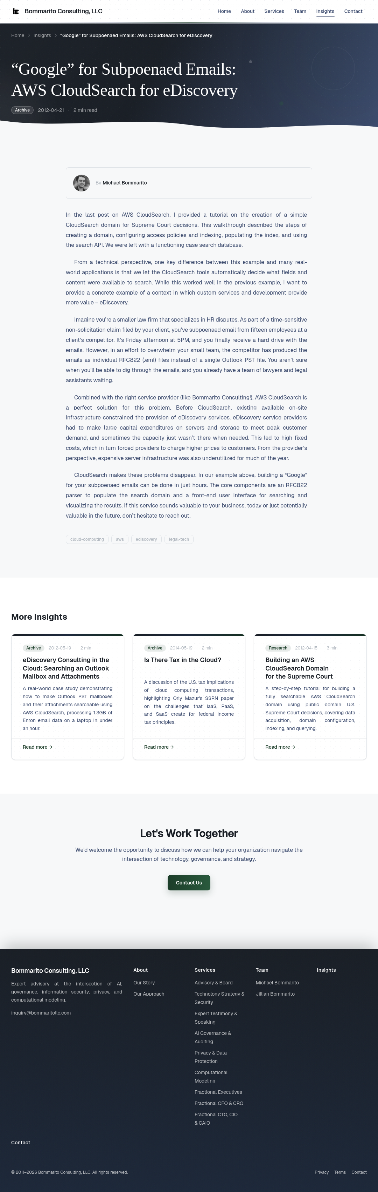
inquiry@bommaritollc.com (41, 1013)
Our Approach (148, 994)
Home (224, 11)
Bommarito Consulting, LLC (57, 11)
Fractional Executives (218, 1092)
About (247, 11)
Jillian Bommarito (275, 994)
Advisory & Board (214, 982)
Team (300, 11)
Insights (325, 12)
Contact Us (189, 883)
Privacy (322, 1172)
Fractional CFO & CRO (219, 1103)
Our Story (144, 982)
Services (275, 11)
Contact (353, 11)
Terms (340, 1172)
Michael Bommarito (125, 183)
